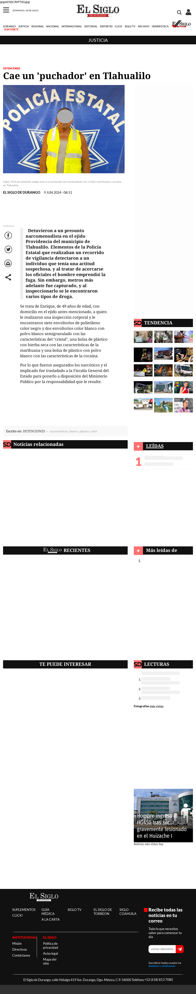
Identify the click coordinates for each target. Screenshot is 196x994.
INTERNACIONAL (72, 26)
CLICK (118, 26)
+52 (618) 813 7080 (158, 980)
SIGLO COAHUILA (127, 912)
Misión (17, 943)
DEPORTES (106, 26)
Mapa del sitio (49, 961)
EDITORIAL (90, 26)
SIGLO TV (130, 26)
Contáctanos (21, 955)
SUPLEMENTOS (23, 910)
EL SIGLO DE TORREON (103, 912)
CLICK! (17, 915)
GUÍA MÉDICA (48, 912)
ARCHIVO (143, 26)
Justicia (98, 40)
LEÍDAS (155, 446)
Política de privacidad (50, 945)
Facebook (8, 239)
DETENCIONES (11, 68)
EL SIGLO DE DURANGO (21, 192)
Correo (8, 267)
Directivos (19, 949)
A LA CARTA (51, 919)
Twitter (8, 253)
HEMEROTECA (160, 26)
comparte (8, 281)
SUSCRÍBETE (11, 29)
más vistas (156, 706)
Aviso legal (50, 953)
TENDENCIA (158, 322)
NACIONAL (52, 26)
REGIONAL (37, 26)
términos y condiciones (162, 965)
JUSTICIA (23, 26)
